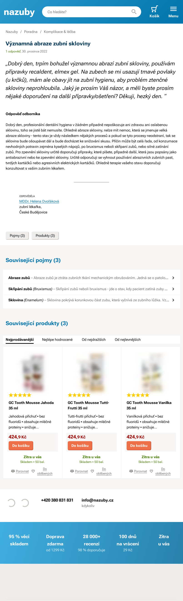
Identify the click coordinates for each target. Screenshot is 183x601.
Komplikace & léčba (59, 32)
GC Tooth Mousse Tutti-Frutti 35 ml (88, 405)
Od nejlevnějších (128, 339)
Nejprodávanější (20, 339)
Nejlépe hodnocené (57, 339)
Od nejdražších (94, 339)
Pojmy (17, 235)
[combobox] (91, 11)
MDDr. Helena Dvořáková (39, 201)
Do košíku (21, 445)
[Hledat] (134, 11)
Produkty (45, 235)
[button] (173, 12)
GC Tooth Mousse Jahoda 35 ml (31, 405)
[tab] (19, 340)
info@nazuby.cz (97, 499)
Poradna (31, 32)
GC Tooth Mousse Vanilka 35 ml (149, 405)
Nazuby (12, 32)
